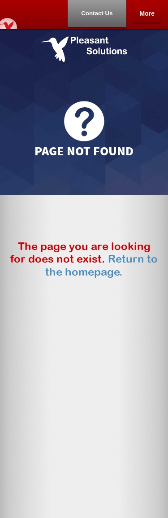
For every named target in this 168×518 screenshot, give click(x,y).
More (147, 13)
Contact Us (96, 13)
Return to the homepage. (101, 265)
